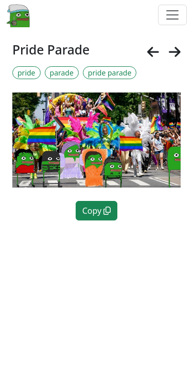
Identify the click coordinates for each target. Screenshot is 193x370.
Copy (96, 210)
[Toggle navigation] (172, 15)
